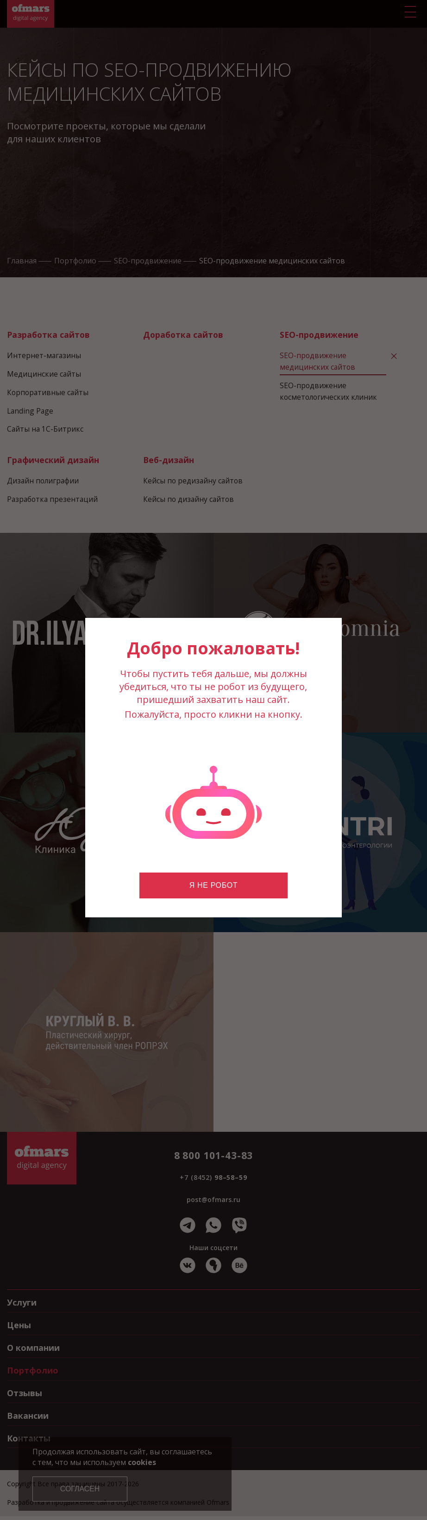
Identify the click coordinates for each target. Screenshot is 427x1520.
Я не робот (213, 885)
